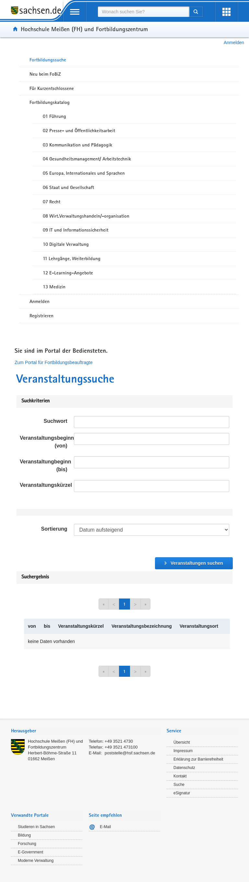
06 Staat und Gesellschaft (68, 187)
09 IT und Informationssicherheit (75, 230)
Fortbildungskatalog (50, 102)
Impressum (183, 751)
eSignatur (181, 793)
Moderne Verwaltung (35, 860)
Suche (178, 784)
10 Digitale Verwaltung (66, 244)
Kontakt (180, 776)
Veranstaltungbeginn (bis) (45, 465)
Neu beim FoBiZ (45, 74)
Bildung (24, 835)
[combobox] (143, 11)
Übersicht (181, 742)
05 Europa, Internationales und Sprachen (84, 173)
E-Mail (105, 827)
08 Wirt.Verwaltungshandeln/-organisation (86, 216)
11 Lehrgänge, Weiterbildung (72, 258)
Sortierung (54, 529)
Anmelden (234, 42)
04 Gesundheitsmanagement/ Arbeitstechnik (87, 159)
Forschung (27, 843)
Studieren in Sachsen (36, 827)
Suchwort (55, 421)
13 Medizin (54, 287)
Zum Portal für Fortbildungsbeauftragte (53, 362)
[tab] (85, 731)
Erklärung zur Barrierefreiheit (198, 759)
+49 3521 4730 (119, 741)
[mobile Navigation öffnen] (74, 12)
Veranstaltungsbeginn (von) (45, 441)
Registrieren (41, 316)
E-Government (30, 852)
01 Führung (54, 116)
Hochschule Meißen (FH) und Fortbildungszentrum (84, 29)
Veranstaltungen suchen (197, 563)
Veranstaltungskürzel (45, 485)
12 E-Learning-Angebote (68, 273)
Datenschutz (184, 767)
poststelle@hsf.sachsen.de (130, 752)
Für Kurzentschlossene (52, 88)
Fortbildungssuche (48, 60)
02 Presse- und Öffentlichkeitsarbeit (79, 130)
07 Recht (51, 202)
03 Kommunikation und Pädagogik (77, 145)
